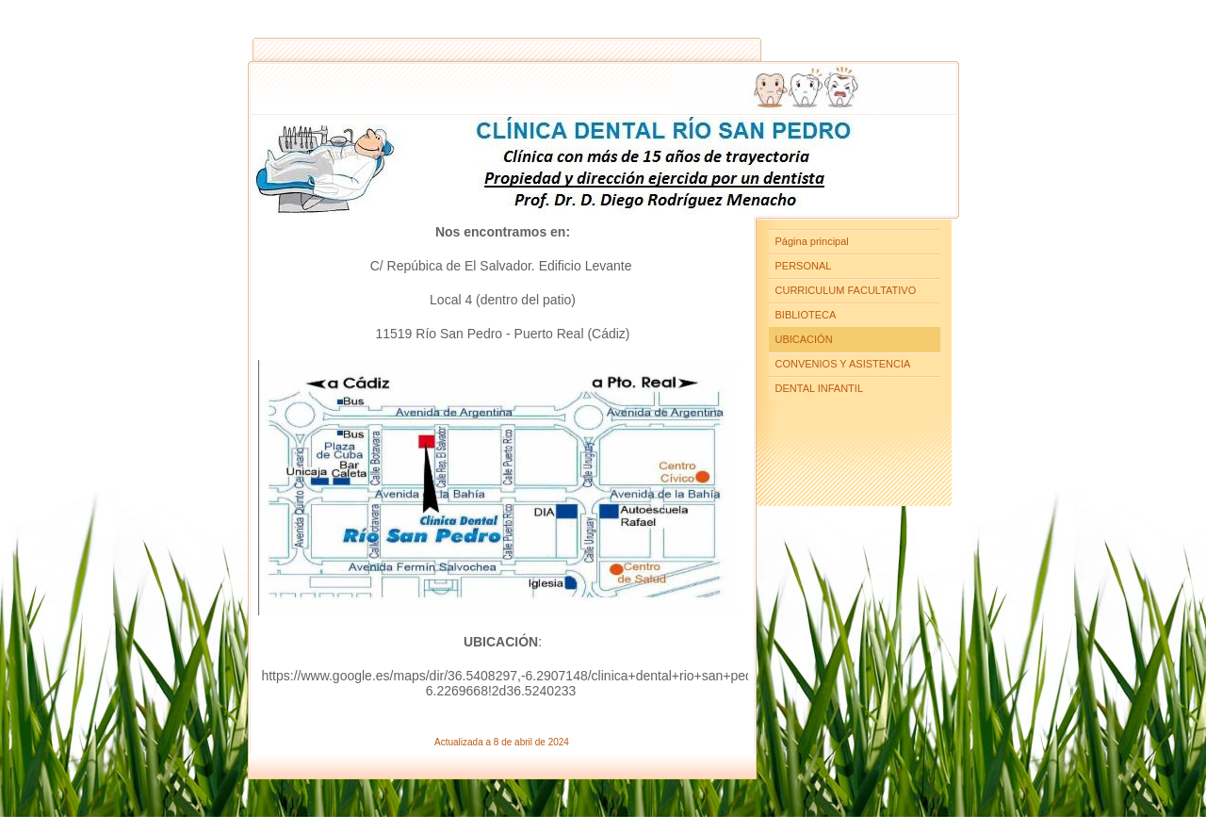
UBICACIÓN (804, 339)
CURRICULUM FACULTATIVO (846, 290)
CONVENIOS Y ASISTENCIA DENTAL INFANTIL (843, 376)
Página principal (812, 241)
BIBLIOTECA (806, 314)
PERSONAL (803, 265)
